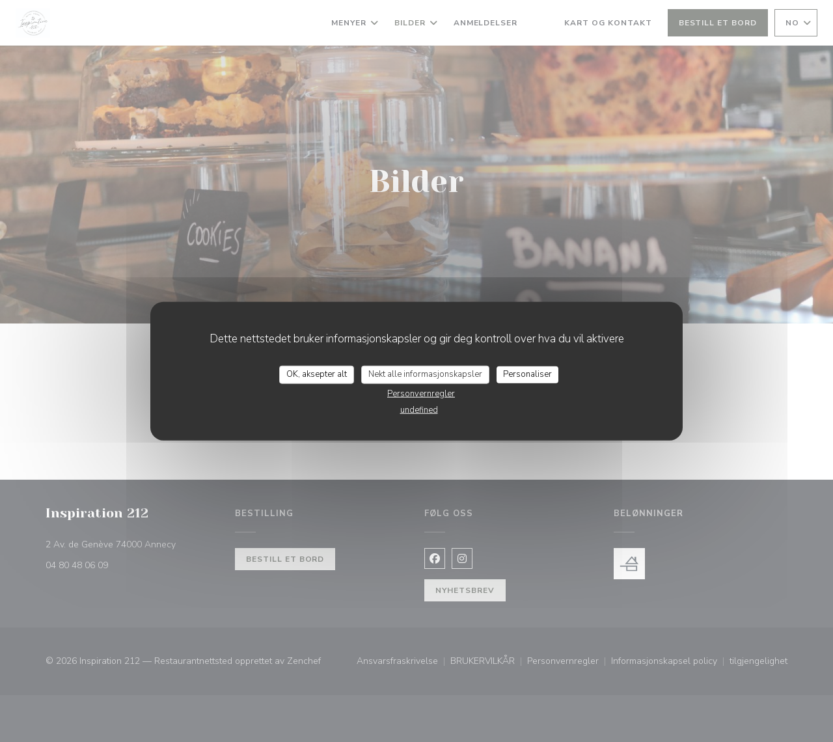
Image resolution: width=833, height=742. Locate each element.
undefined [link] (419, 409)
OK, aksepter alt (316, 374)
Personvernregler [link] (421, 393)
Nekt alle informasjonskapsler (425, 374)
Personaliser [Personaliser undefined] (527, 374)
